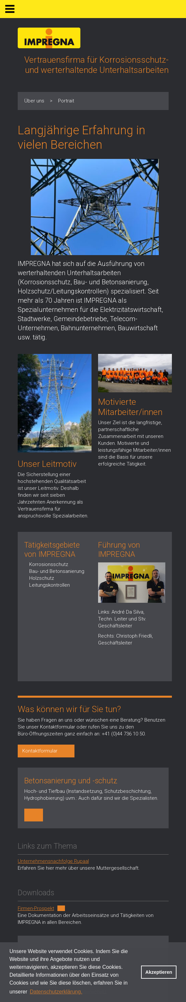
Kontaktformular (39, 751)
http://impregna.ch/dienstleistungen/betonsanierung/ (34, 815)
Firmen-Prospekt (36, 908)
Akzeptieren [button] (158, 972)
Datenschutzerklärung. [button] (56, 991)
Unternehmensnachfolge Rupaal (53, 861)
